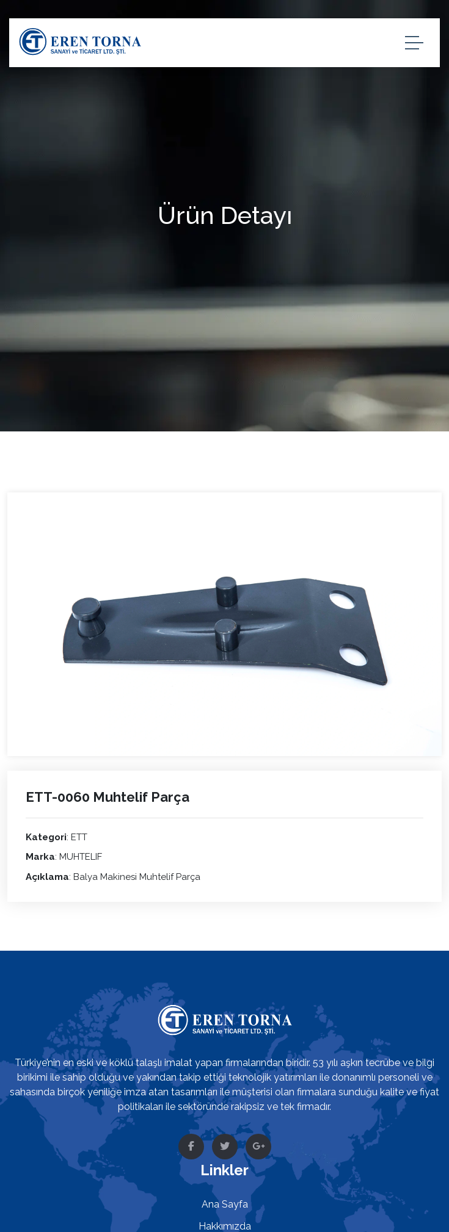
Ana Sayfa (225, 1204)
